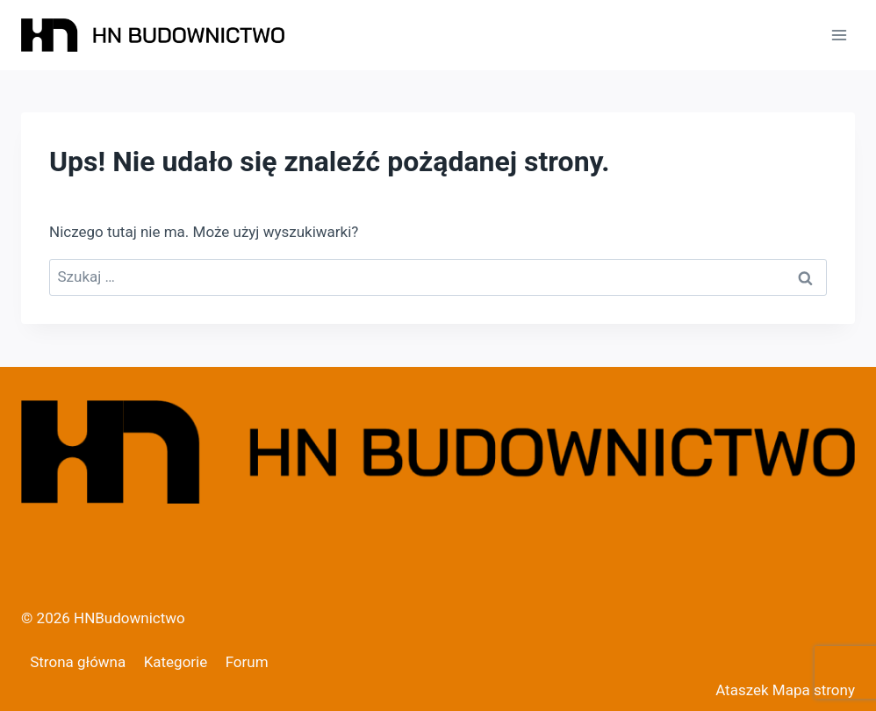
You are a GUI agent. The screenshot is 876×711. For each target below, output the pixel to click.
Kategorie (176, 662)
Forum (247, 662)
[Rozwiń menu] (838, 34)
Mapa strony (813, 690)
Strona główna (78, 662)
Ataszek (741, 690)
